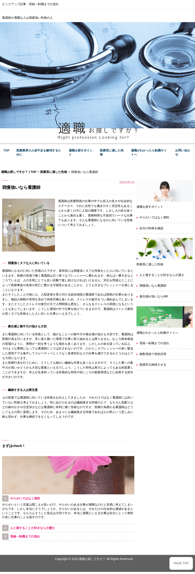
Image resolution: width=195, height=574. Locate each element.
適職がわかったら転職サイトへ (149, 152)
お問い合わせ (182, 152)
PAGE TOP (181, 563)
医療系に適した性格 (112, 152)
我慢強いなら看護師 (152, 285)
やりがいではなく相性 (154, 217)
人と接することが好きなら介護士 (161, 275)
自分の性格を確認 (151, 228)
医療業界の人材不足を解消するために (38, 152)
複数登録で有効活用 (152, 354)
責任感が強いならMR (153, 296)
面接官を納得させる (152, 364)
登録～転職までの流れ (44, 4)
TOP (6, 150)
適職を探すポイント (81, 152)
